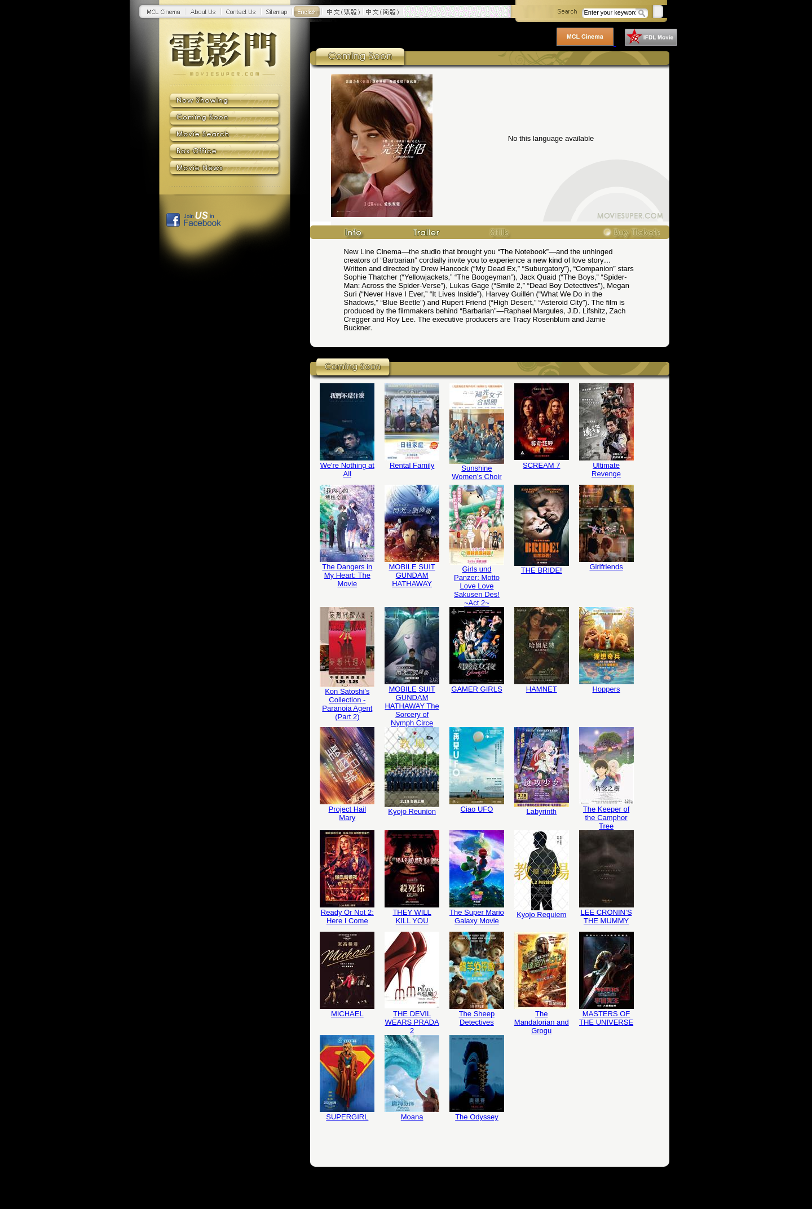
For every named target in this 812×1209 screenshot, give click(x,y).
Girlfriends (606, 567)
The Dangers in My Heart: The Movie (347, 575)
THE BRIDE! (541, 570)
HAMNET (541, 689)
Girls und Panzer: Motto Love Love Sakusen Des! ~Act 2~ (477, 586)
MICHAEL (347, 1013)
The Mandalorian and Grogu (541, 1022)
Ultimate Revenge (606, 469)
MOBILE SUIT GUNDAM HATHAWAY (412, 575)
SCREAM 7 (541, 465)
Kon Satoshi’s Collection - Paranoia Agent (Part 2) (347, 704)
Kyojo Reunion (412, 811)
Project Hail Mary (347, 813)
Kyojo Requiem (541, 914)
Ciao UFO (477, 809)
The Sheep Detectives (477, 1017)
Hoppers (606, 689)
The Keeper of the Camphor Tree (606, 817)
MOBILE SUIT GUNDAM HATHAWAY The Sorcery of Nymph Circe (412, 706)
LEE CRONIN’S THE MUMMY (606, 916)
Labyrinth (542, 811)
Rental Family (412, 465)
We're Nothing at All (347, 469)
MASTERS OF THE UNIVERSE (606, 1017)
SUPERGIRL (347, 1117)
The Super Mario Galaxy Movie (476, 916)
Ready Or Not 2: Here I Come (347, 916)
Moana (412, 1117)
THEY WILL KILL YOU (411, 916)
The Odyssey (476, 1117)
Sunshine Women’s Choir (476, 472)
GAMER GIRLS (476, 689)
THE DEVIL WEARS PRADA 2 (412, 1022)
